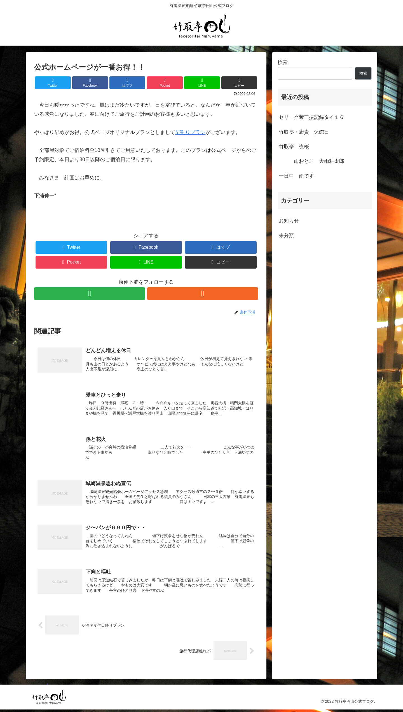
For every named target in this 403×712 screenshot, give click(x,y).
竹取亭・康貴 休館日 (304, 132)
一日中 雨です (296, 176)
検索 (283, 62)
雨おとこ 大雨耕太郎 (314, 161)
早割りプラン (190, 132)
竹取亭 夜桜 (294, 146)
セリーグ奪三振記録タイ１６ (311, 117)
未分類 (286, 235)
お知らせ (289, 221)
